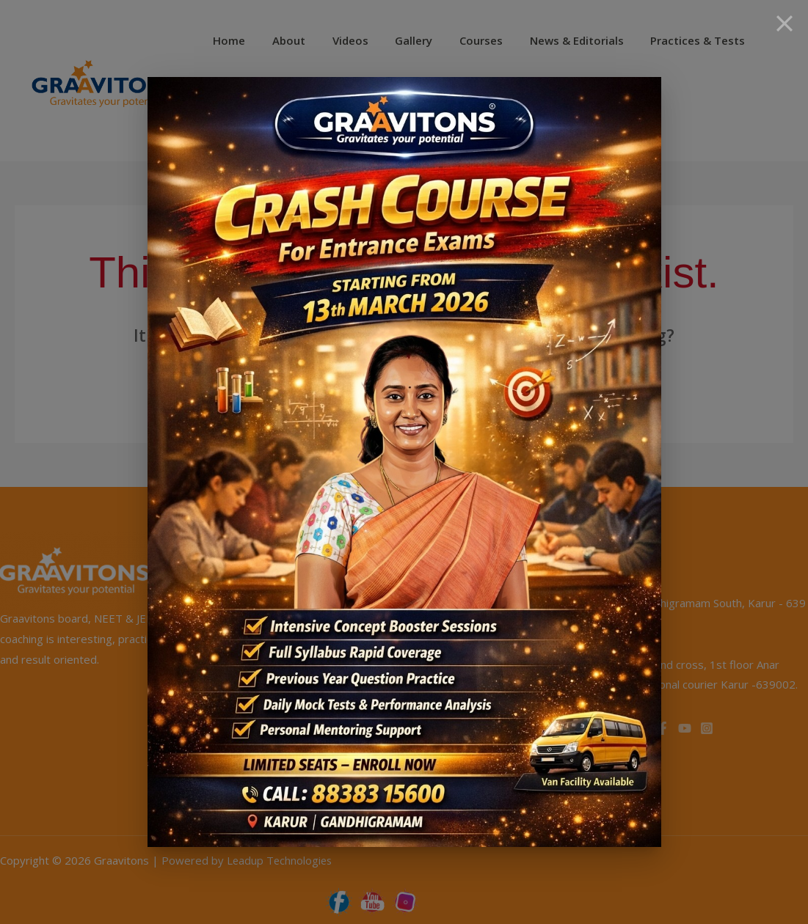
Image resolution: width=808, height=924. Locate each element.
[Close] (784, 23)
